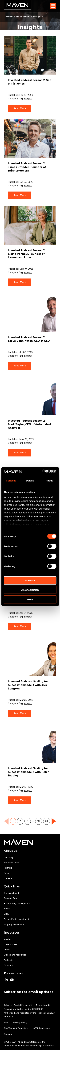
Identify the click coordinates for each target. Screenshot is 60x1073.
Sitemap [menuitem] (8, 1034)
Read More (19, 108)
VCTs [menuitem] (6, 914)
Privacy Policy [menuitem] (20, 1022)
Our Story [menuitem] (8, 857)
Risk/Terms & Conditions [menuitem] (16, 1028)
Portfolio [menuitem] (8, 867)
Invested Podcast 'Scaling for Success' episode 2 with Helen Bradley (28, 772)
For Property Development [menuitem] (17, 903)
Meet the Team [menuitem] (11, 862)
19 (38, 821)
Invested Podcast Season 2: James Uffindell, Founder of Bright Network (27, 167)
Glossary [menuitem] (8, 965)
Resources (23, 16)
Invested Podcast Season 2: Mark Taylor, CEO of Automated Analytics (29, 424)
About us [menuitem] (10, 850)
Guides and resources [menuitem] (15, 954)
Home (9, 16)
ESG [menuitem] (6, 1022)
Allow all (30, 580)
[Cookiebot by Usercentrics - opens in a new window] (42, 472)
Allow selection (30, 589)
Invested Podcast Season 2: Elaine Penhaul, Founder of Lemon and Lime (26, 254)
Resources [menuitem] (12, 932)
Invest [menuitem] (7, 908)
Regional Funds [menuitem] (11, 898)
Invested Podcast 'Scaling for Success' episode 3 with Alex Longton (28, 685)
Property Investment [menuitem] (14, 924)
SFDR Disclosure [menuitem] (41, 1028)
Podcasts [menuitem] (8, 960)
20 (46, 821)
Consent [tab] (11, 480)
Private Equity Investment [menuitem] (16, 919)
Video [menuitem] (7, 949)
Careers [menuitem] (8, 878)
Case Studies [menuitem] (10, 944)
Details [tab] (30, 480)
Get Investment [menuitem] (11, 893)
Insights (28, 98)
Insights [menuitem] (8, 939)
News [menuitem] (6, 873)
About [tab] (49, 480)
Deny (30, 599)
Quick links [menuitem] (12, 886)
